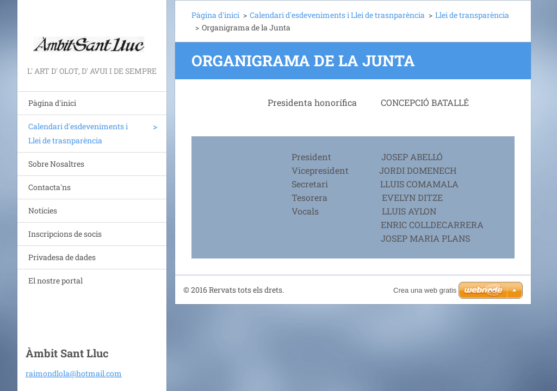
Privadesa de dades (62, 257)
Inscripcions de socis (65, 234)
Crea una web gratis (424, 290)
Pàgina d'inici (52, 103)
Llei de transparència (472, 15)
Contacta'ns (49, 187)
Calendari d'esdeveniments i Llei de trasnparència (78, 133)
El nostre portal (55, 280)
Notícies (42, 210)
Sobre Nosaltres (56, 164)
